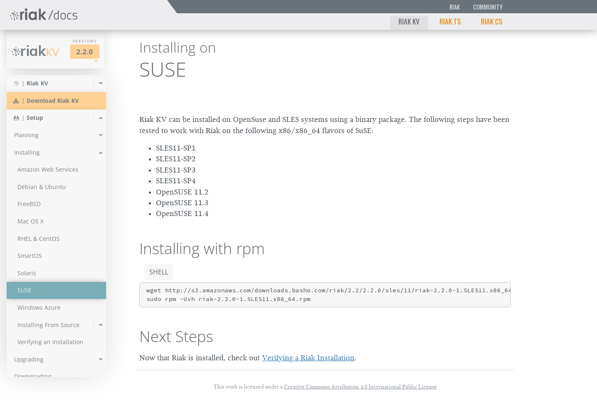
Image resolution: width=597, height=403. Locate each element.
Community (487, 6)
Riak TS (450, 21)
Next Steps (176, 336)
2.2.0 (84, 51)
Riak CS (491, 21)
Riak (454, 6)
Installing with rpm (202, 248)
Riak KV (409, 21)
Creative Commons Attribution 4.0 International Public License (360, 387)
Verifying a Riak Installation (308, 358)
